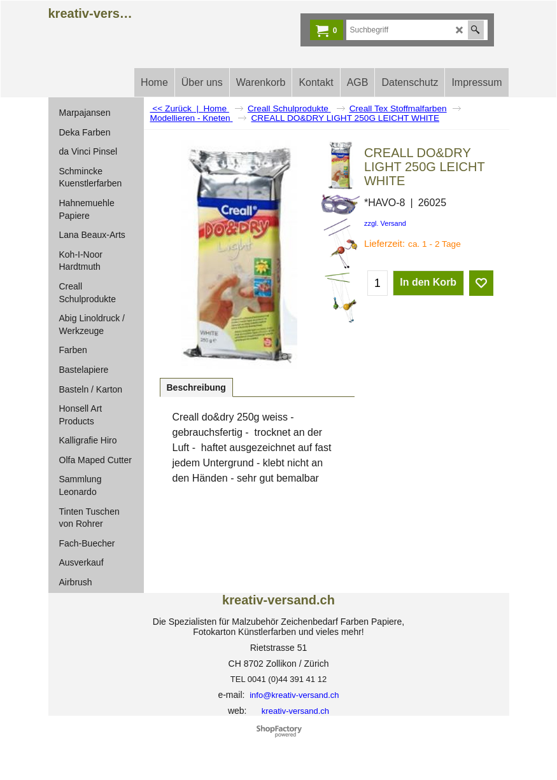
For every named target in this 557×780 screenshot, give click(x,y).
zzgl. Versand (385, 223)
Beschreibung (196, 387)
